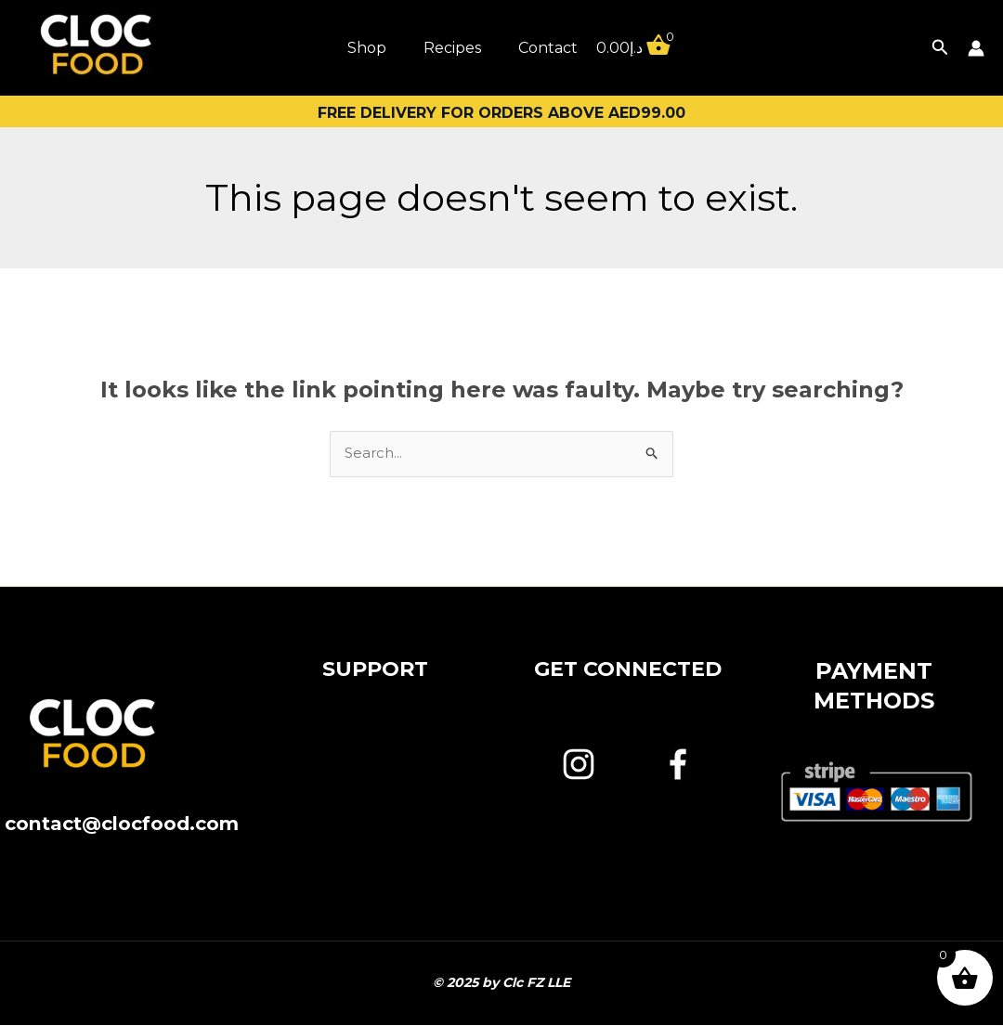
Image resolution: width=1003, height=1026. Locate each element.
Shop (366, 48)
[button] (940, 47)
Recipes (452, 48)
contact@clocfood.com (122, 837)
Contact (548, 48)
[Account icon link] (976, 48)
